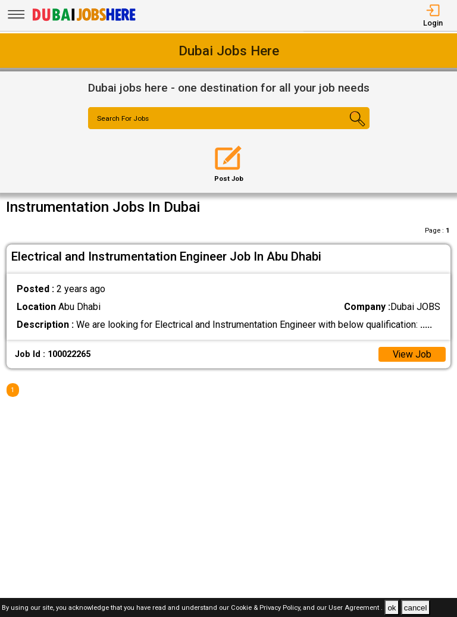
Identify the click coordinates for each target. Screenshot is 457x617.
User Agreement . (355, 608)
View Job (411, 354)
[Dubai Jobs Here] (83, 20)
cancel (415, 607)
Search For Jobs (124, 119)
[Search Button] (346, 128)
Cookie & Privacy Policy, (267, 608)
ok (391, 607)
